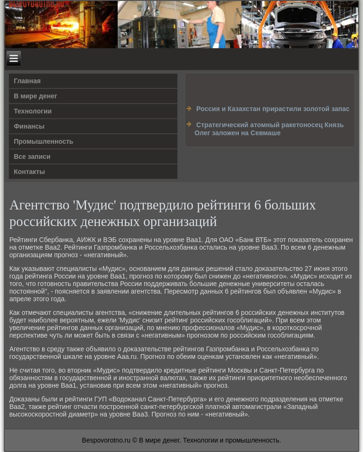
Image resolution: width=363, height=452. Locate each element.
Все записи (32, 156)
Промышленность (43, 141)
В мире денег (35, 96)
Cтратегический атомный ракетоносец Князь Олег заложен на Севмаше (269, 129)
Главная (27, 81)
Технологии (33, 111)
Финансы (29, 126)
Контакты (29, 171)
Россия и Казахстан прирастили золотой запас (272, 109)
